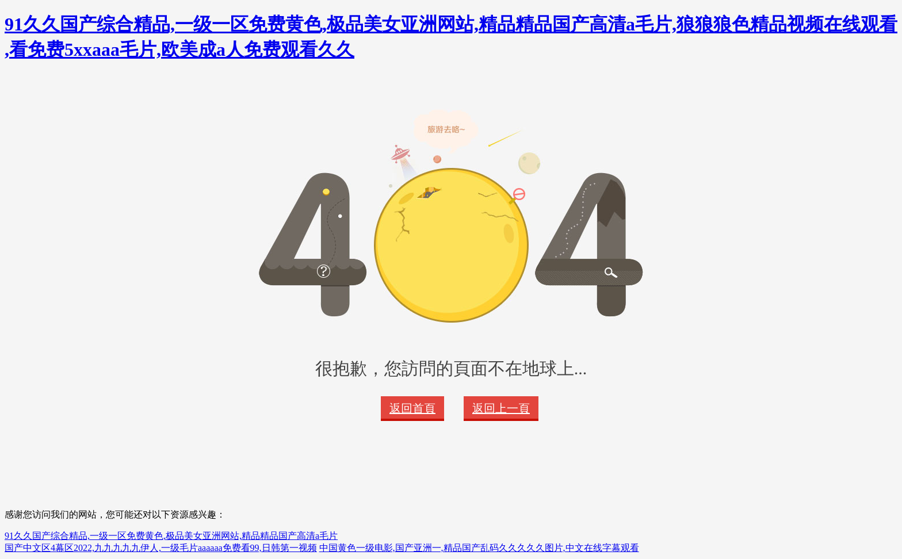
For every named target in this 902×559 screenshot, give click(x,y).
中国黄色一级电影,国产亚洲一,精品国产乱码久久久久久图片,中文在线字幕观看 (479, 548)
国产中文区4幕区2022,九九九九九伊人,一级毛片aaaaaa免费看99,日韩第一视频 (161, 548)
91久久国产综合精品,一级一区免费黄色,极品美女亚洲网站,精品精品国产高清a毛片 (171, 536)
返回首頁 (412, 408)
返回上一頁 (501, 408)
